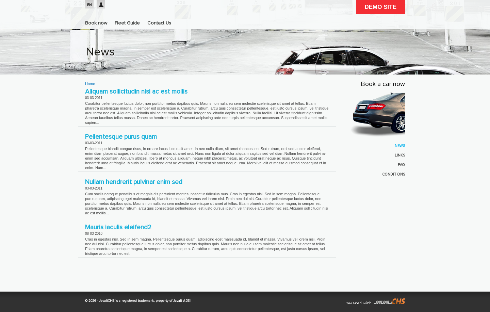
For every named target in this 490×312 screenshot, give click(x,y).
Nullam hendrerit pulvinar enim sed (133, 182)
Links (400, 155)
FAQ (401, 165)
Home (90, 84)
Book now (96, 23)
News (400, 146)
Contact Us (159, 23)
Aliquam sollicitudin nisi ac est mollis (136, 91)
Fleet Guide (127, 23)
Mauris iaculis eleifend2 (118, 227)
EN (89, 5)
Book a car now (383, 84)
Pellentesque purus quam (121, 137)
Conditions (393, 174)
